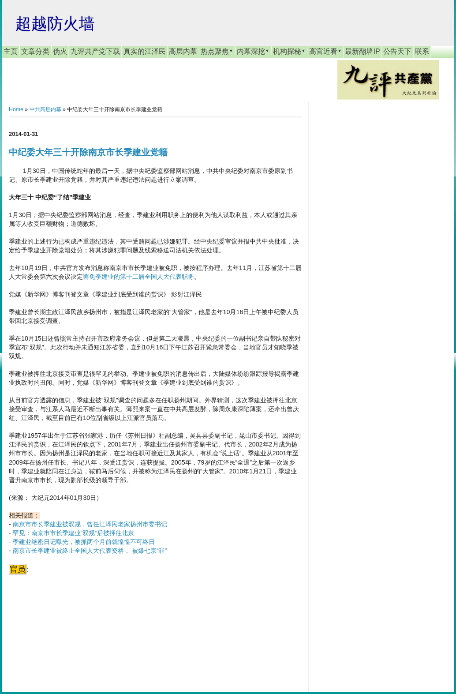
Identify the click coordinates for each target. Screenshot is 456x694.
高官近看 (325, 51)
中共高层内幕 (45, 109)
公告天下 (397, 51)
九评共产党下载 (95, 51)
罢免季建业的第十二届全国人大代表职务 (138, 276)
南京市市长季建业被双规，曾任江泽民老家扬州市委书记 (90, 524)
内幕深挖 (253, 51)
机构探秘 (289, 51)
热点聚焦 (217, 51)
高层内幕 (183, 51)
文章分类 (35, 51)
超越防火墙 (55, 24)
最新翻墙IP (362, 51)
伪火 (60, 51)
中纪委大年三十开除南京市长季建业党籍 (88, 152)
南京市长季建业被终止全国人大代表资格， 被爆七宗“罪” (90, 550)
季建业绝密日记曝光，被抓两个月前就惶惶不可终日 (84, 541)
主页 (11, 51)
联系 (422, 51)
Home (16, 109)
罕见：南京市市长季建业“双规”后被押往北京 (74, 532)
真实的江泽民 (144, 51)
